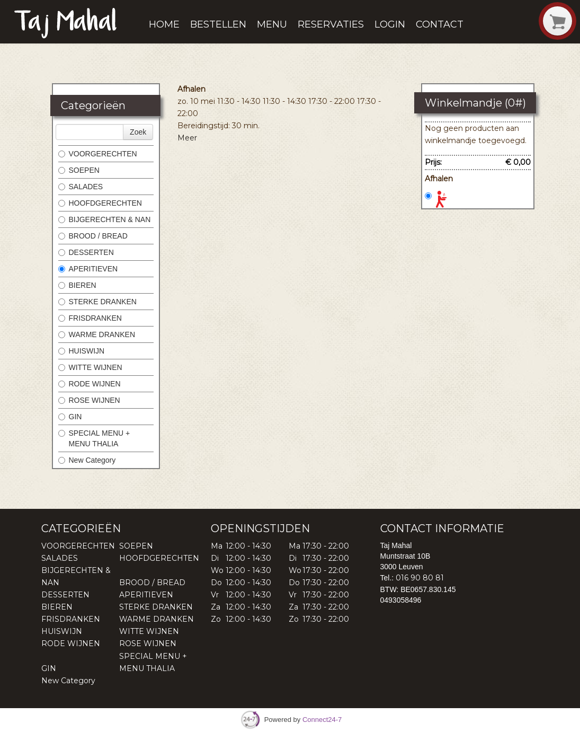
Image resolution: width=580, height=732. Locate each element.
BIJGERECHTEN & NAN (104, 219)
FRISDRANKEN (90, 318)
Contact (439, 24)
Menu (272, 24)
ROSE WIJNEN (89, 400)
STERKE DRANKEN (97, 301)
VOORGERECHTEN (97, 153)
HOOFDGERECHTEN (100, 203)
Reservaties (331, 24)
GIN (70, 416)
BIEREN (77, 285)
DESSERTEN (86, 252)
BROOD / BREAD (93, 236)
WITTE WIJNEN (90, 367)
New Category (87, 460)
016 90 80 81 (420, 578)
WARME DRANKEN (97, 334)
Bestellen (218, 24)
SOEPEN (79, 170)
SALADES (80, 186)
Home (164, 24)
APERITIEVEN (88, 268)
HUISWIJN (81, 351)
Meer (187, 138)
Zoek (138, 132)
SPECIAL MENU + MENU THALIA (94, 438)
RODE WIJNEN (89, 384)
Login (389, 24)
